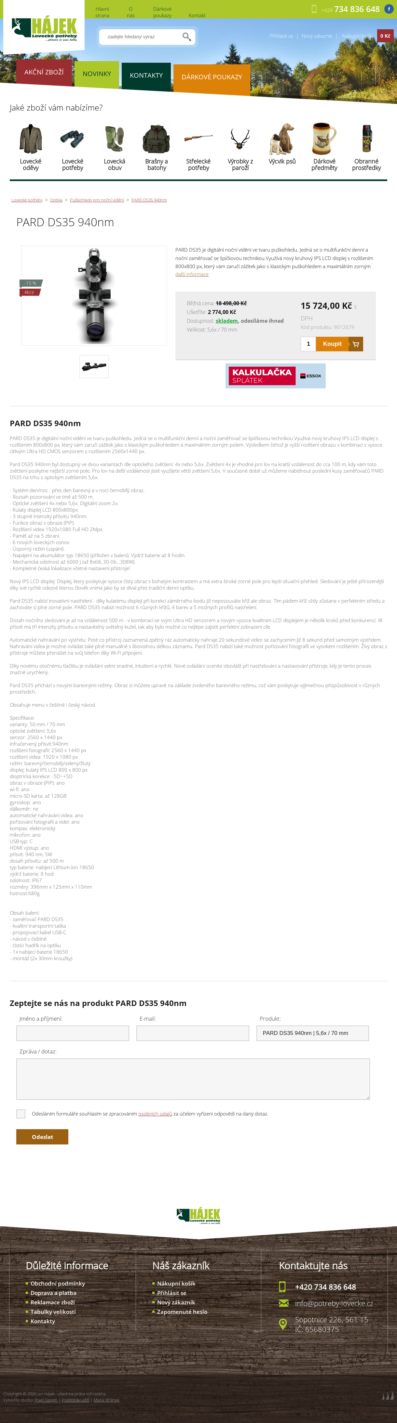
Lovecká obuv (114, 164)
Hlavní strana (102, 12)
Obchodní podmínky (58, 1283)
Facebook (389, 9)
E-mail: (148, 1018)
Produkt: (270, 1018)
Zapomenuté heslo (182, 1311)
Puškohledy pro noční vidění (97, 200)
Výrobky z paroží (240, 164)
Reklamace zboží (53, 1302)
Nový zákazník (317, 36)
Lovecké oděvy (30, 164)
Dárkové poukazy (162, 12)
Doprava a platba (53, 1293)
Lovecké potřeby (72, 164)
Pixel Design (46, 1400)
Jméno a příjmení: (41, 1018)
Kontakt (197, 15)
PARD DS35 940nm (149, 200)
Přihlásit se (281, 36)
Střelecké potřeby (198, 164)
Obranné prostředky (366, 164)
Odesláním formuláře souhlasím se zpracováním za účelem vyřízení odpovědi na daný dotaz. (142, 1113)
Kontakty (43, 1321)
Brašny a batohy (156, 164)
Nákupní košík (176, 1283)
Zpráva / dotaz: (38, 1051)
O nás (131, 12)
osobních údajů (155, 1113)
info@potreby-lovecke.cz (334, 1303)
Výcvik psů (282, 161)
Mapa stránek (106, 1400)
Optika (56, 200)
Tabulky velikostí (53, 1311)
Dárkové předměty (324, 164)
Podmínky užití (75, 1400)
